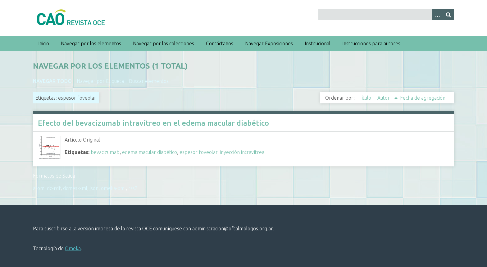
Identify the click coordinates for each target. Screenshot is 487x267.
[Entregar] (448, 14)
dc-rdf (54, 188)
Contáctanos (219, 43)
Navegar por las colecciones (163, 43)
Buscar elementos (149, 81)
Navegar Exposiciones (269, 43)
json (94, 188)
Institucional (317, 43)
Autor (384, 98)
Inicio (43, 43)
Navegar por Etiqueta (100, 81)
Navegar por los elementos (91, 43)
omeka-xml (113, 188)
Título (365, 98)
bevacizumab (105, 152)
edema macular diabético (149, 152)
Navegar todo (52, 81)
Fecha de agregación (422, 98)
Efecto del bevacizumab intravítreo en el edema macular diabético (153, 123)
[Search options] (437, 14)
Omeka (73, 248)
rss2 (133, 188)
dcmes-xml (75, 188)
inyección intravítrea (242, 152)
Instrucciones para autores (371, 43)
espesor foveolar (198, 152)
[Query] (386, 14)
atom (38, 188)
